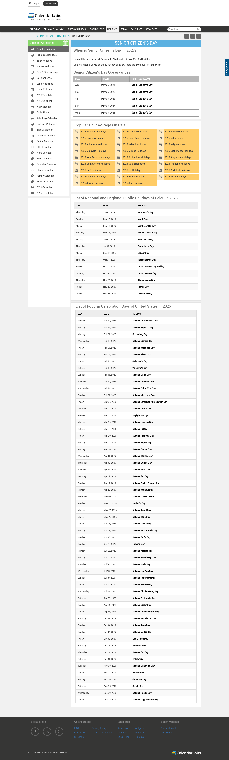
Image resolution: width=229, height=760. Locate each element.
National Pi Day (139, 429)
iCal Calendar (44, 106)
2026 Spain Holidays (134, 163)
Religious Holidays (47, 55)
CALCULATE (136, 29)
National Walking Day (142, 456)
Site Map (79, 737)
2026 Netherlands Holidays (179, 151)
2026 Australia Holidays (93, 131)
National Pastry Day (142, 693)
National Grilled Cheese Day (145, 483)
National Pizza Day (141, 354)
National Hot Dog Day (142, 571)
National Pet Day (140, 476)
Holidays (139, 737)
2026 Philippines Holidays (136, 157)
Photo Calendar (45, 170)
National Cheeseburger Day (145, 611)
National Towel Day (141, 510)
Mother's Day (138, 503)
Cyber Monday (139, 679)
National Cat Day (140, 652)
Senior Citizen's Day (141, 85)
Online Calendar (45, 141)
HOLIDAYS (112, 29)
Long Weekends (45, 83)
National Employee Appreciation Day (149, 402)
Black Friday (138, 672)
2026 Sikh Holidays (133, 183)
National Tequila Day (142, 584)
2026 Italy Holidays (175, 144)
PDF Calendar (44, 147)
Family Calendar (45, 175)
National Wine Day (141, 517)
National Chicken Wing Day (145, 591)
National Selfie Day (141, 537)
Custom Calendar (46, 135)
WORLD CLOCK (97, 29)
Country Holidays (45, 36)
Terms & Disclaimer (102, 732)
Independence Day (147, 260)
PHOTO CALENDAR (77, 29)
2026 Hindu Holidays (134, 176)
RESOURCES (151, 29)
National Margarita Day (143, 395)
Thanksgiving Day (146, 280)
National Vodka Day (141, 632)
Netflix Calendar (45, 181)
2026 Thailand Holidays (177, 163)
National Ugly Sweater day (145, 699)
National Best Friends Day (144, 530)
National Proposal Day (143, 435)
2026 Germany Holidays (93, 138)
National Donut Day (141, 523)
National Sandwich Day (143, 666)
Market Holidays (45, 66)
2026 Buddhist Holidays (177, 170)
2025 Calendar (44, 187)
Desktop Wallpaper (47, 124)
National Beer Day (141, 469)
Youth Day (143, 219)
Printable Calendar (47, 164)
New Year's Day (145, 212)
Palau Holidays (63, 36)
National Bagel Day (141, 375)
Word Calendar (44, 152)
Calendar (122, 732)
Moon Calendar (45, 89)
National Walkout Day (142, 490)
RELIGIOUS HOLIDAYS (54, 29)
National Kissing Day (142, 551)
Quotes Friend (168, 728)
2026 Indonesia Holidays (94, 144)
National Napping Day (142, 422)
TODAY (124, 29)
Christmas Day (145, 293)
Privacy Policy (99, 728)
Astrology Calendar (47, 118)
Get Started (51, 3)
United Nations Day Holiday (151, 266)
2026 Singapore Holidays (178, 157)
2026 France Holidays (176, 131)
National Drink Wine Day (144, 388)
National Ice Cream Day (143, 578)
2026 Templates (45, 95)
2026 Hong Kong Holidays (136, 138)
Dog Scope (166, 732)
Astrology (123, 728)
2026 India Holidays (175, 138)
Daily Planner (44, 112)
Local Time (123, 737)
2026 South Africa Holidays (95, 163)
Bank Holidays (44, 60)
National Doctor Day (142, 449)
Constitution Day (146, 246)
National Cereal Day (141, 408)
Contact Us (80, 732)
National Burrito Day (142, 463)
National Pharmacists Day (145, 320)
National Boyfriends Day (144, 618)
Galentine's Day (140, 361)
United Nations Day (147, 273)
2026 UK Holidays (132, 170)
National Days (44, 78)
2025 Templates (45, 193)
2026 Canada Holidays (135, 131)
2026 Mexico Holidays (134, 151)
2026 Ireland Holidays (134, 144)
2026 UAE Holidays (91, 170)
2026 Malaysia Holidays (93, 151)
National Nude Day (141, 564)
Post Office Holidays (47, 72)
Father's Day (138, 544)
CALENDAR (35, 29)
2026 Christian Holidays (93, 176)
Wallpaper (140, 732)
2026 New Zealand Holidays (95, 157)
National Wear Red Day (143, 348)
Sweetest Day (139, 645)
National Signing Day (142, 341)
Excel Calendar (44, 158)
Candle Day (137, 686)
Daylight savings (140, 415)
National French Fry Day (144, 557)
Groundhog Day (139, 334)
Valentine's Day (139, 368)
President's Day (145, 239)
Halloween (137, 659)
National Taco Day (141, 625)
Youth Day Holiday (147, 226)
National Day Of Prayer (143, 496)
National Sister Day (141, 605)
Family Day (143, 287)
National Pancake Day (143, 381)
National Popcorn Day (142, 327)
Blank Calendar (45, 129)
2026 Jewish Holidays (92, 183)
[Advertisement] (48, 252)
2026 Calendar (44, 101)
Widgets (139, 728)
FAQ (76, 728)
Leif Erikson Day (140, 639)
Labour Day (143, 253)
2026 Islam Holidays (175, 176)
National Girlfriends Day (143, 598)
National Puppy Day (141, 442)
